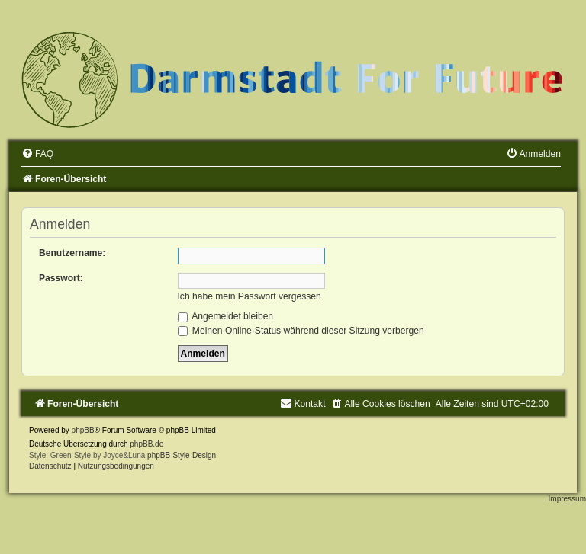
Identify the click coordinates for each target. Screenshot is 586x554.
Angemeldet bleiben (226, 316)
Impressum (567, 499)
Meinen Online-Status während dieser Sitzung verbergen (301, 330)
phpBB (83, 430)
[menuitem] (37, 154)
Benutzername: (72, 253)
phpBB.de (146, 444)
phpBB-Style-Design (181, 455)
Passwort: (61, 278)
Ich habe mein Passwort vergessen (249, 296)
